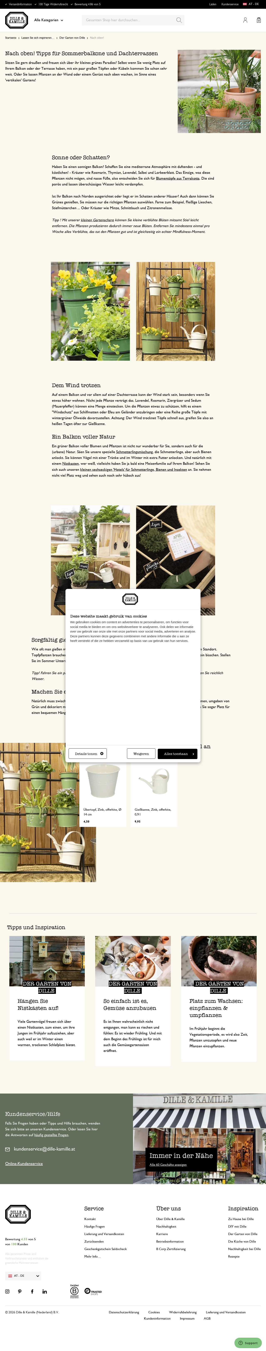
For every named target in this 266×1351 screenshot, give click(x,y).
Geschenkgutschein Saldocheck (105, 1249)
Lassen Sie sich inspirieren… (37, 37)
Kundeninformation (157, 1318)
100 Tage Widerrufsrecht (53, 4)
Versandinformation (20, 4)
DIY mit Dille (237, 1226)
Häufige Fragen (94, 1226)
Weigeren (141, 754)
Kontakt (90, 1219)
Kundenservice (230, 4)
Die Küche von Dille (242, 1241)
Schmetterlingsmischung (134, 452)
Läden (212, 4)
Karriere (162, 1234)
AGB (207, 1318)
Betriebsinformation (170, 1241)
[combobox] (133, 20)
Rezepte (234, 1256)
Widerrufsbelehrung (183, 1312)
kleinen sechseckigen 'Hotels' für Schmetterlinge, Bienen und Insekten (133, 470)
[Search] (179, 20)
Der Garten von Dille (72, 37)
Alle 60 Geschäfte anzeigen (168, 1164)
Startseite (10, 37)
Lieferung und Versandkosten (104, 1234)
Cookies (154, 1312)
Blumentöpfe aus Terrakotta (178, 178)
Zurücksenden (94, 1241)
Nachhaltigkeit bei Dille (244, 1249)
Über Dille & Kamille (170, 1219)
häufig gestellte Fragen (51, 1135)
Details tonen (89, 754)
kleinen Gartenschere (97, 220)
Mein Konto (245, 20)
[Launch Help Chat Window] (248, 1343)
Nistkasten (70, 464)
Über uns (168, 1208)
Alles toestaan (179, 754)
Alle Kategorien (48, 20)
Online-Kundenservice (24, 1164)
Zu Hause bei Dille (241, 1219)
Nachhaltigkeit (166, 1226)
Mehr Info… (92, 1256)
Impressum (187, 1318)
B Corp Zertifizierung (171, 1249)
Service (94, 1208)
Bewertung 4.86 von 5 (88, 4)
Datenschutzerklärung (124, 1312)
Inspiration (243, 1208)
